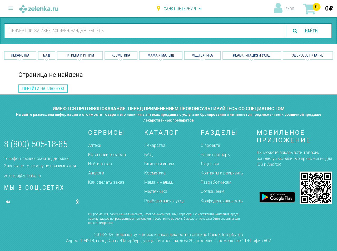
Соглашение (213, 191)
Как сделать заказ (106, 182)
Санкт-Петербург (180, 8)
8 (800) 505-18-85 (35, 144)
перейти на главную (43, 88)
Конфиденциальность (222, 200)
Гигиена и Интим (80, 55)
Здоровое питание (308, 55)
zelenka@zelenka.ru (22, 175)
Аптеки (94, 145)
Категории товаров (107, 154)
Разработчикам (216, 182)
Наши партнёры (215, 154)
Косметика (121, 55)
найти (311, 30)
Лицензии (210, 163)
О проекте (210, 145)
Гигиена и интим (159, 163)
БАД (46, 55)
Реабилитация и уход (252, 55)
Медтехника (202, 55)
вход (289, 9)
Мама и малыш (161, 55)
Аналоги (96, 172)
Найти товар (100, 163)
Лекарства (20, 55)
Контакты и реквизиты (222, 172)
